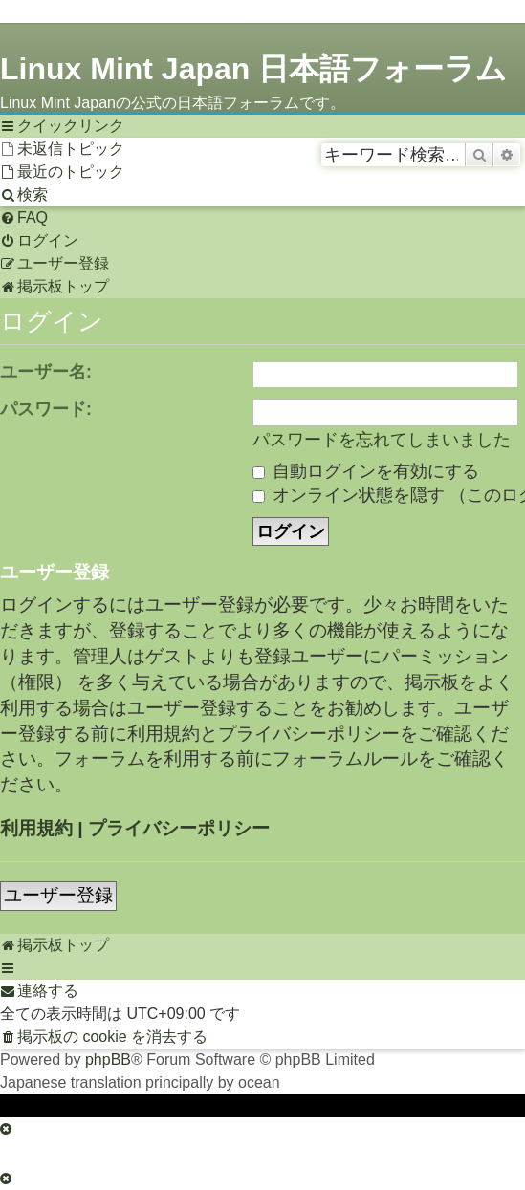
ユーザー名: (46, 371)
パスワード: (46, 409)
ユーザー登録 (58, 895)
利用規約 (36, 828)
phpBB (108, 1059)
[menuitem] (62, 149)
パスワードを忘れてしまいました (381, 439)
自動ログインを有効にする (365, 471)
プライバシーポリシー (179, 828)
